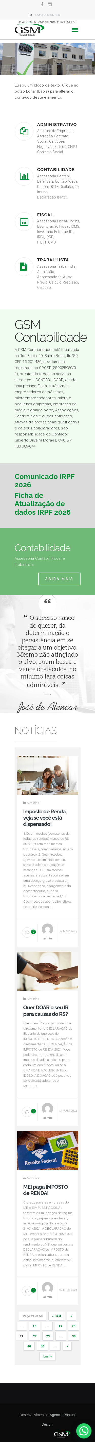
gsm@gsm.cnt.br (47, 15)
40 (29, 1346)
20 (73, 1326)
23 (48, 1336)
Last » (47, 1356)
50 (42, 1346)
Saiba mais (59, 579)
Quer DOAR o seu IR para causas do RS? (45, 1010)
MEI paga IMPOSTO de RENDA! (45, 1190)
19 (60, 1326)
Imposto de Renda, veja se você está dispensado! (45, 817)
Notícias (33, 803)
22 (34, 1336)
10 (34, 1326)
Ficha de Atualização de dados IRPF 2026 (43, 503)
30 (73, 1336)
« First (56, 1316)
